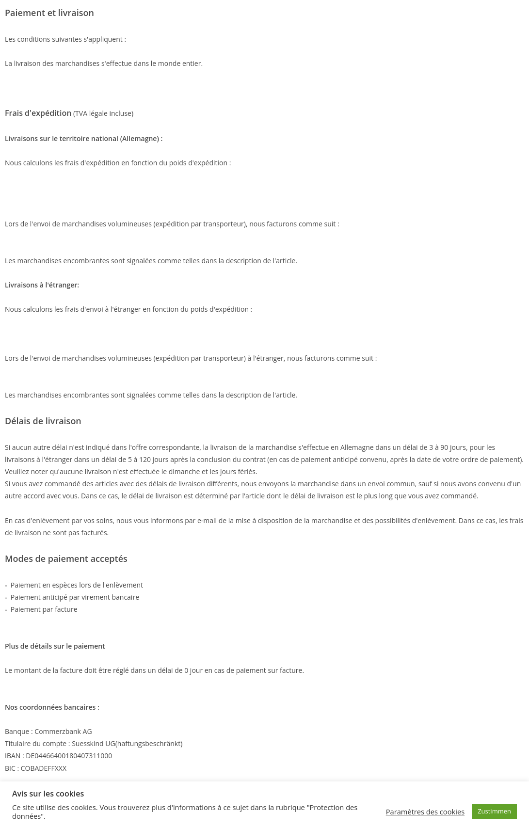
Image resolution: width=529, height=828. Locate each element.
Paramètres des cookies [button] (425, 811)
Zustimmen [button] (494, 811)
